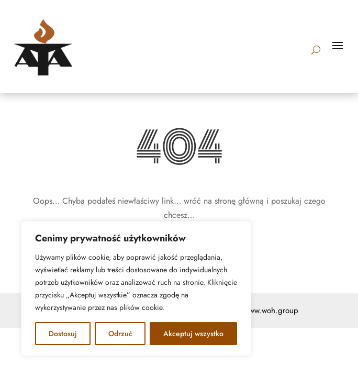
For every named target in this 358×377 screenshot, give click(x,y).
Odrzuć (120, 333)
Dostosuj (63, 333)
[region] (136, 288)
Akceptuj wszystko (193, 333)
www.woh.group (271, 310)
